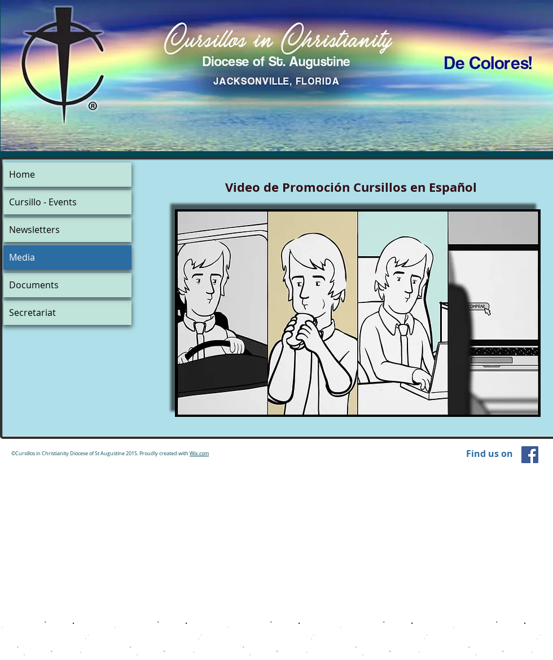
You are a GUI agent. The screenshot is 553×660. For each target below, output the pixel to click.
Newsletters (34, 229)
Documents (34, 285)
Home (22, 174)
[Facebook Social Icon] (529, 454)
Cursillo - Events (43, 202)
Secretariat (32, 312)
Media (22, 257)
